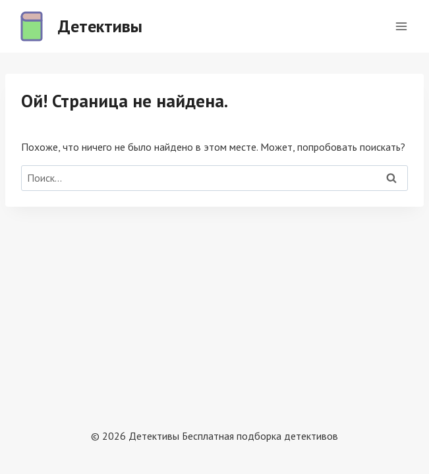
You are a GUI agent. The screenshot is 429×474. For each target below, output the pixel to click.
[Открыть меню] (401, 26)
